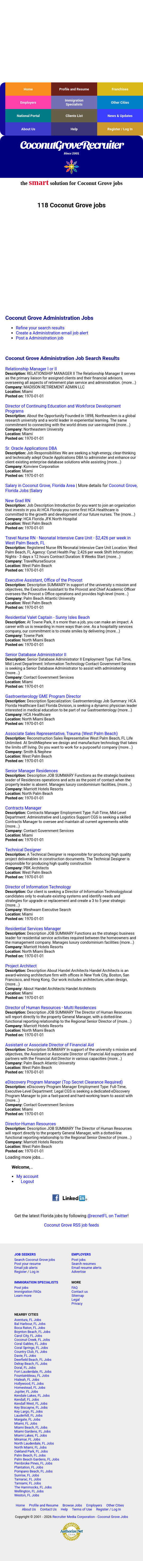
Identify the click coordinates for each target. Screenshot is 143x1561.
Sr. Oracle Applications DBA (31, 448)
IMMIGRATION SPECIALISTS (36, 1282)
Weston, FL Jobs (26, 1495)
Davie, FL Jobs (25, 1356)
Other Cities (120, 102)
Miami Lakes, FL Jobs (30, 1435)
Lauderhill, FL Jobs (28, 1415)
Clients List (74, 116)
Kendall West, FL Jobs (30, 1403)
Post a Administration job (40, 338)
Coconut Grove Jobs (112, 1517)
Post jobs (79, 1260)
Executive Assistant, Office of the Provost (43, 580)
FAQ (75, 1288)
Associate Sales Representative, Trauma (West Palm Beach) (61, 733)
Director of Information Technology (38, 886)
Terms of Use (82, 1509)
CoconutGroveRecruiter (71, 148)
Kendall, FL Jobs (26, 1399)
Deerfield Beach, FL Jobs (32, 1360)
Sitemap (78, 1296)
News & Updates (120, 116)
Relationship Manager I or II (31, 368)
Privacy (77, 1304)
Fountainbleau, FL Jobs (31, 1376)
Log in (34, 1272)
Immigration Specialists (74, 102)
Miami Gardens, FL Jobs (32, 1431)
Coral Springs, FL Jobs (31, 1348)
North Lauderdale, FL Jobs (34, 1443)
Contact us (80, 1292)
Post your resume (27, 1264)
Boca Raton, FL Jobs (29, 1328)
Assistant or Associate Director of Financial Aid (49, 1044)
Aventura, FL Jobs (27, 1320)
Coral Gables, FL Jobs (30, 1344)
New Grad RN (17, 500)
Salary (36, 490)
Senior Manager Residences (31, 770)
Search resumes (84, 1264)
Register (20, 1272)
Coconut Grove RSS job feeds (71, 1225)
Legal (76, 1300)
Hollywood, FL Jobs (29, 1384)
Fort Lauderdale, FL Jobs (32, 1372)
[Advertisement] (71, 41)
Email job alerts (26, 1268)
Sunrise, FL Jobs (26, 1475)
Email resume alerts (86, 1268)
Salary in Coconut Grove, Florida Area (40, 485)
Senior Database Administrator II (35, 654)
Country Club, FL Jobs (30, 1352)
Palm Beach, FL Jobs (30, 1455)
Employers (28, 102)
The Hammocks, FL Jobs (33, 1487)
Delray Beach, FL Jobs (30, 1364)
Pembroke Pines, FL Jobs (33, 1463)
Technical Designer (23, 849)
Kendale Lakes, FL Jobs (32, 1396)
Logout (27, 1181)
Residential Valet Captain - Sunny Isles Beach (47, 617)
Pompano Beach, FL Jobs (33, 1471)
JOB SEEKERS (25, 1254)
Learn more (23, 1296)
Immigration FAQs (27, 1292)
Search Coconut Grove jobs (34, 1260)
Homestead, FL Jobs (29, 1388)
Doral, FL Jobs (25, 1368)
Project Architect (21, 965)
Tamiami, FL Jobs (27, 1483)
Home (28, 89)
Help (74, 129)
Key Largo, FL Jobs (28, 1411)
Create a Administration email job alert (52, 332)
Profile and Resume (74, 89)
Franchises (120, 89)
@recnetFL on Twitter (107, 1215)
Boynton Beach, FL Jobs (32, 1332)
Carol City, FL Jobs (28, 1336)
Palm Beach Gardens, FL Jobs (36, 1459)
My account (27, 1176)
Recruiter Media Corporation (73, 1517)
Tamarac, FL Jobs (27, 1479)
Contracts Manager (23, 808)
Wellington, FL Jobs (29, 1491)
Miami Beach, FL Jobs (30, 1427)
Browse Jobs (72, 1505)
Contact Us (48, 1509)
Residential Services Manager (33, 928)
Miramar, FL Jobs (27, 1439)
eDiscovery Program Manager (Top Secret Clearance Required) (64, 1082)
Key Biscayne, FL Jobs (31, 1407)
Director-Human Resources (30, 1123)
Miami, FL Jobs (25, 1423)
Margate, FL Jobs (27, 1419)
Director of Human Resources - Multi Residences (50, 1007)
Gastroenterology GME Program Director (43, 696)
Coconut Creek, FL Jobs (32, 1340)
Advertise (79, 1272)
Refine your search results (40, 327)
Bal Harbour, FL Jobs (30, 1324)
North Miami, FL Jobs (30, 1447)
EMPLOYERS (81, 1254)
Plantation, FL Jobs (28, 1467)
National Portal (28, 116)
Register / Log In (120, 129)
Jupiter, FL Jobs (26, 1392)
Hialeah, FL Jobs (26, 1380)
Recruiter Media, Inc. (71, 166)
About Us (28, 129)
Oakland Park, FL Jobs (31, 1451)
